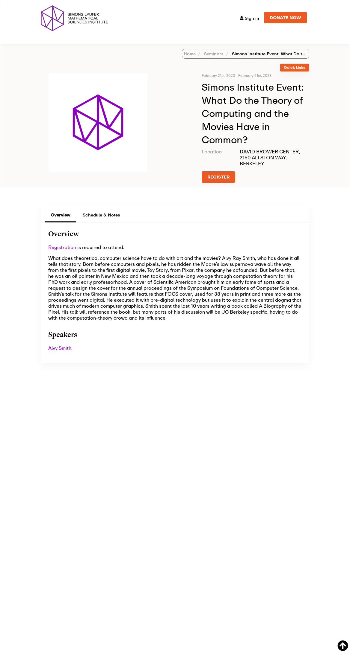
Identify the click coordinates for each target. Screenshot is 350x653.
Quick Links (294, 75)
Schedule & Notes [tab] (101, 222)
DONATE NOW (285, 17)
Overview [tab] (60, 222)
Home (190, 61)
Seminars (213, 61)
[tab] (294, 75)
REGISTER (218, 184)
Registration (62, 254)
